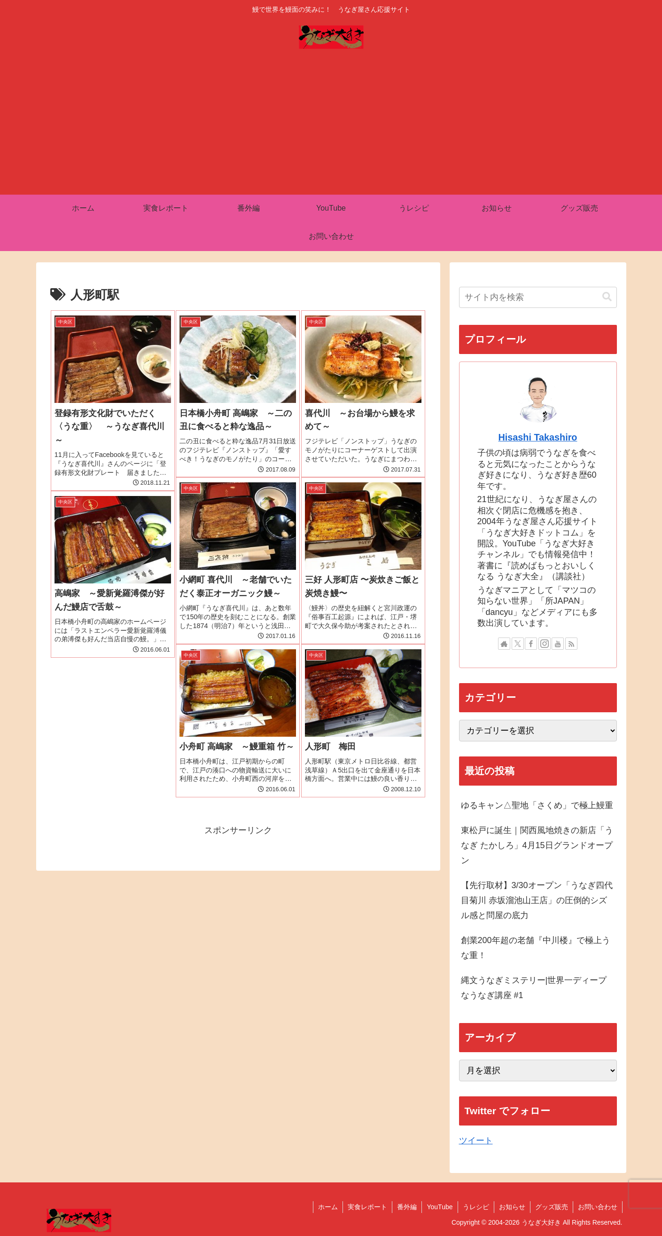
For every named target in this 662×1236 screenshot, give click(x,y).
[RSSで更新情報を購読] (571, 644)
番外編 (407, 1207)
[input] (538, 297)
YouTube (439, 1207)
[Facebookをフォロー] (531, 644)
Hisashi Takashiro (537, 437)
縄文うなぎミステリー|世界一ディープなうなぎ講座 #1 (534, 988)
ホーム (328, 1207)
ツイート (476, 1140)
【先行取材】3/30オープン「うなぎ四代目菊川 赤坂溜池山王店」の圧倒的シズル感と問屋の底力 (537, 901)
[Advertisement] (331, 124)
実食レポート (367, 1207)
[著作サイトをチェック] (504, 644)
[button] (607, 296)
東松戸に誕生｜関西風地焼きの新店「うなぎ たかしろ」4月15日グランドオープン (537, 846)
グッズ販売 (551, 1207)
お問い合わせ (597, 1207)
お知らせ (512, 1207)
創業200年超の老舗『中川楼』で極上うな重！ (535, 948)
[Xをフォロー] (518, 644)
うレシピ (476, 1207)
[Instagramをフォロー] (544, 644)
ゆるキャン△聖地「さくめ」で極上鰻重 (537, 805)
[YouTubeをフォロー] (558, 644)
